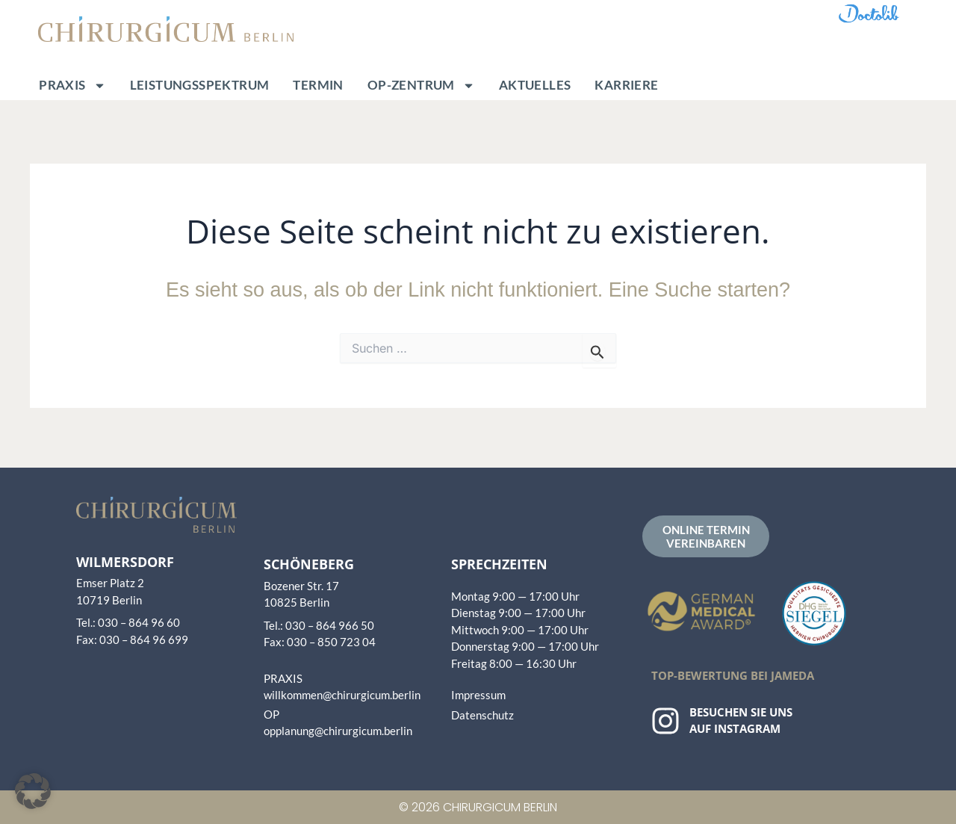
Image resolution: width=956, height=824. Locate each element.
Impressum (478, 694)
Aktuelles (535, 85)
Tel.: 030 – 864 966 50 (319, 625)
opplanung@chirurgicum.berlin (338, 730)
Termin (318, 85)
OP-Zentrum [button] (421, 85)
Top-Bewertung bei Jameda (732, 675)
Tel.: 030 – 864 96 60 (128, 622)
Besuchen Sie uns (740, 711)
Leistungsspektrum (200, 85)
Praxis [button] (72, 85)
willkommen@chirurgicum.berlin (342, 694)
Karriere (626, 85)
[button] (33, 791)
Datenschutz (482, 715)
